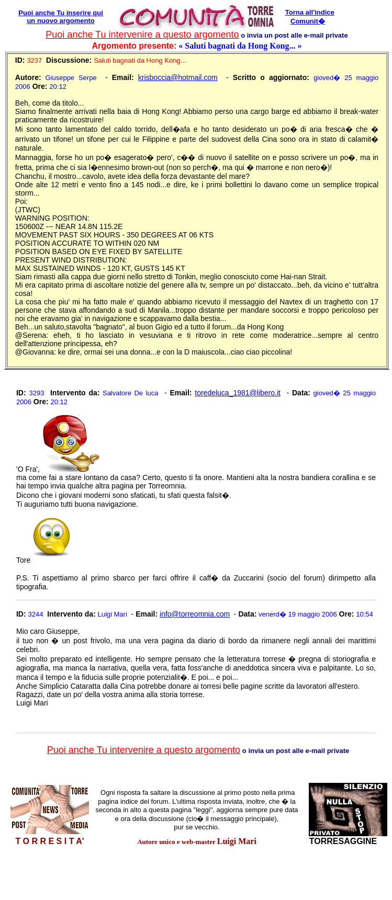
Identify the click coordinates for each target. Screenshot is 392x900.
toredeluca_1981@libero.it (238, 393)
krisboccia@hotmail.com (178, 77)
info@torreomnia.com (195, 614)
